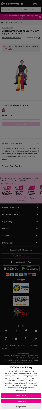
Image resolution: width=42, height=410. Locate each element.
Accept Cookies (21, 395)
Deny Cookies (21, 401)
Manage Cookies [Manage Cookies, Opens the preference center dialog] (21, 407)
